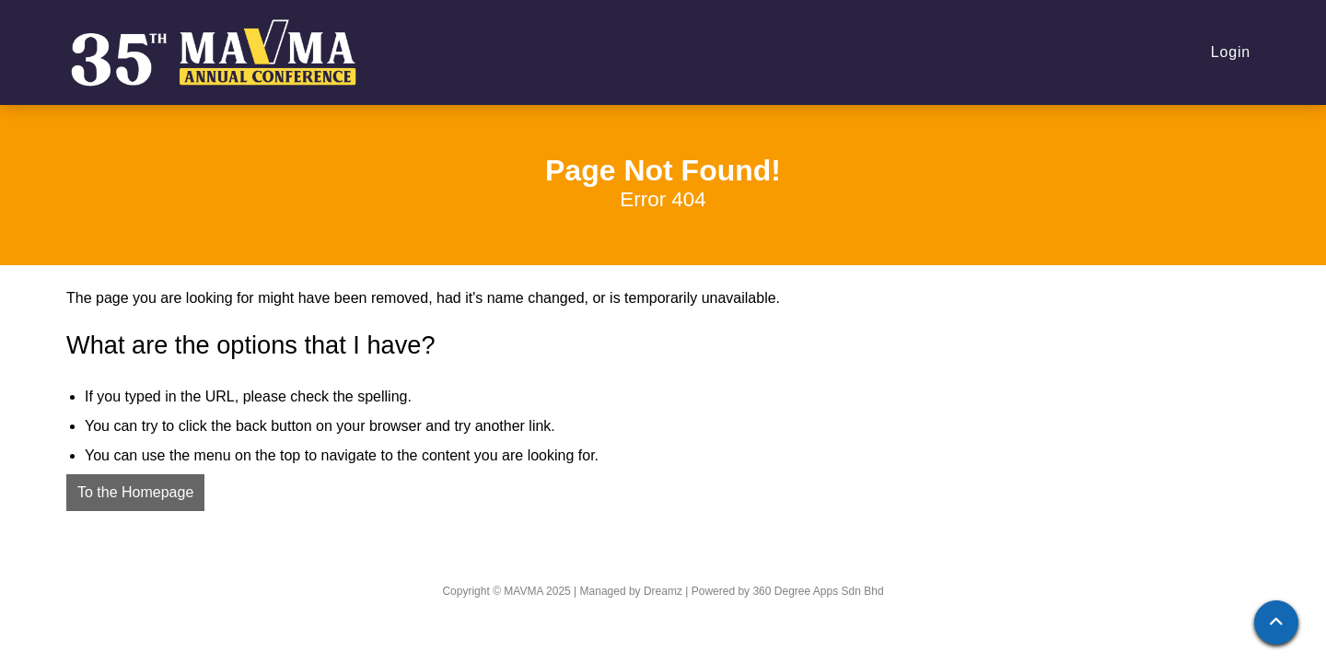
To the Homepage (135, 492)
